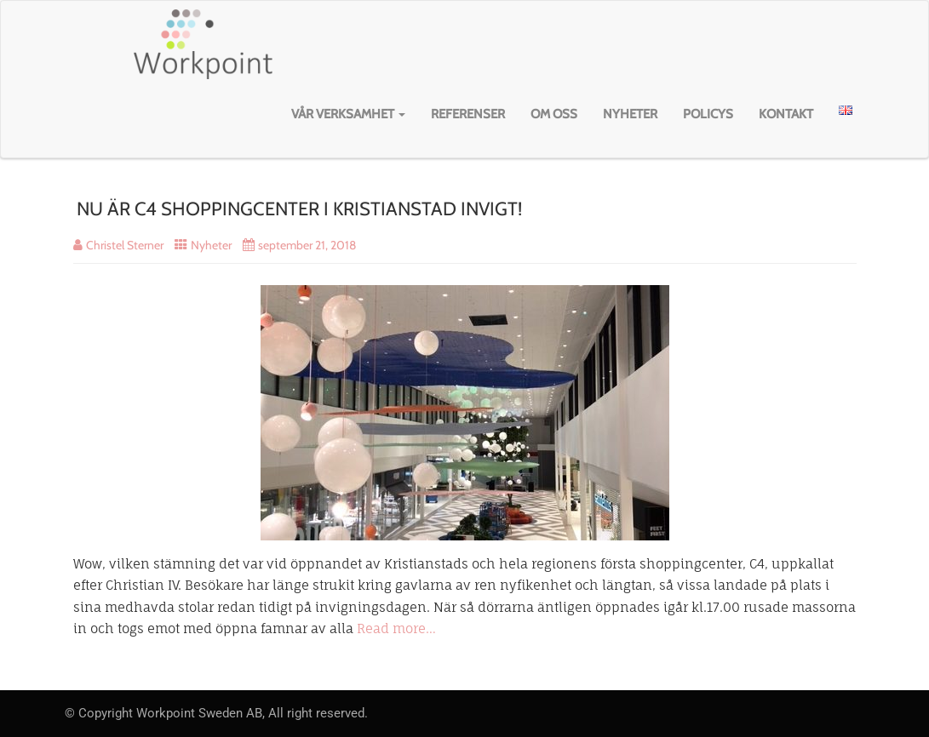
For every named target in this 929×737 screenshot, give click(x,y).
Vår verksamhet (348, 114)
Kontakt (786, 114)
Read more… (396, 628)
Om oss (553, 114)
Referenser (468, 114)
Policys (708, 114)
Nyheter (630, 114)
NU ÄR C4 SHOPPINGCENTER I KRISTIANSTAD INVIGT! (299, 208)
